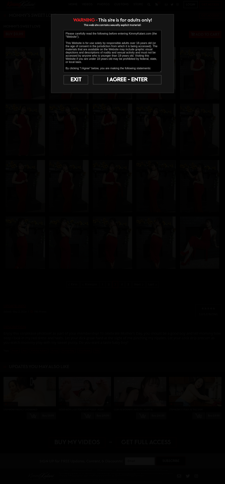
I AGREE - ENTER (127, 79)
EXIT (75, 79)
